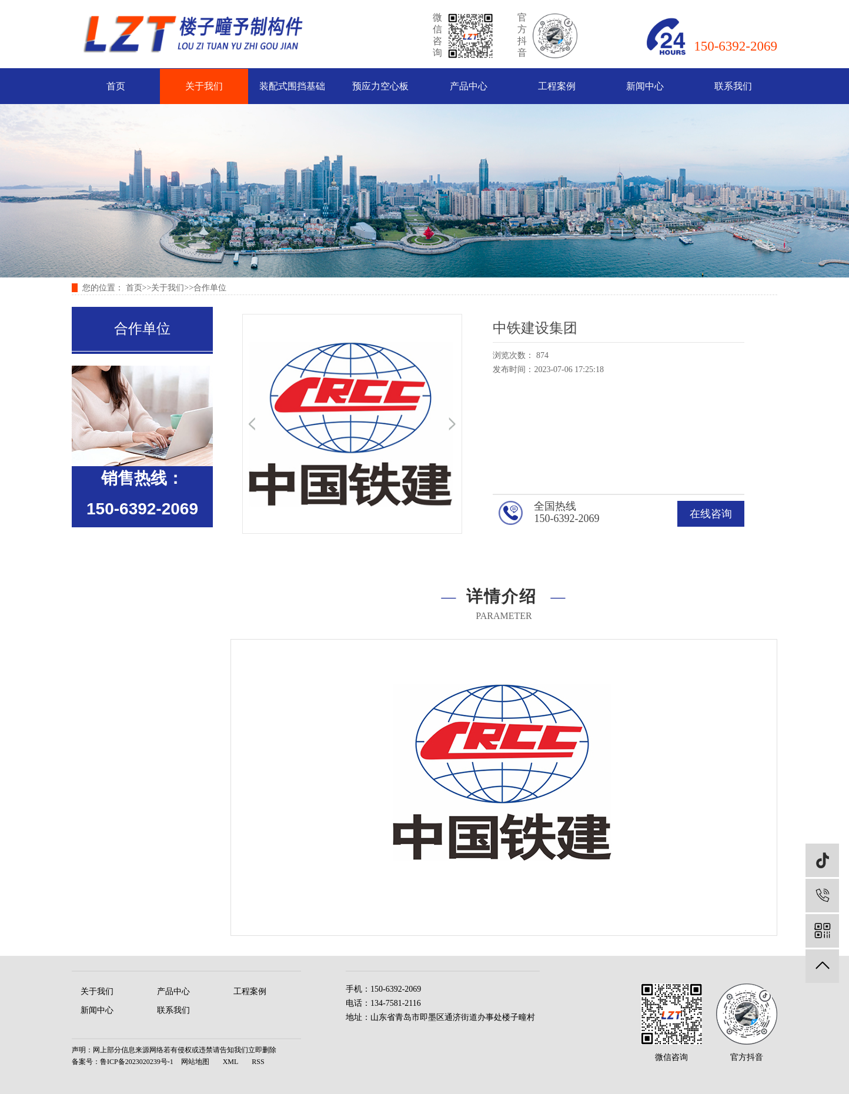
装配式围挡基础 (292, 86)
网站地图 (195, 1062)
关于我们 (204, 86)
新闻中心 (645, 86)
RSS (258, 1062)
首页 (115, 86)
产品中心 (468, 86)
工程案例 (557, 86)
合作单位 (209, 287)
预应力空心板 (380, 86)
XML (231, 1062)
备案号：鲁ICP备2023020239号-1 (122, 1062)
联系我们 (733, 86)
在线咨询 (711, 514)
